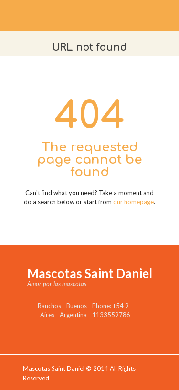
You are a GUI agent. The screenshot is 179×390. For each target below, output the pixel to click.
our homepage (133, 202)
